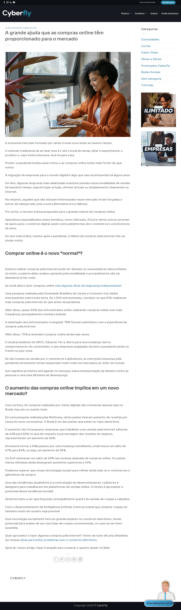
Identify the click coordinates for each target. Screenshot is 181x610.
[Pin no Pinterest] (74, 559)
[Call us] (11, 2)
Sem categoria (151, 79)
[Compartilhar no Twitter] (62, 559)
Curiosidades (13, 28)
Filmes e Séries (151, 59)
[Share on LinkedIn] (80, 559)
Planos (126, 13)
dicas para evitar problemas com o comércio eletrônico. (59, 540)
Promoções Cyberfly (155, 66)
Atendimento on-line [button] (160, 603)
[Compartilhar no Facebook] (56, 559)
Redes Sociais (150, 72)
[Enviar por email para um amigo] (68, 559)
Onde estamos (169, 13)
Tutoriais (147, 85)
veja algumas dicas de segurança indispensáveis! (88, 285)
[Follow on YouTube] (14, 2)
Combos (141, 13)
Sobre (154, 13)
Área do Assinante (147, 2)
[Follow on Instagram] (7, 2)
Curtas (146, 46)
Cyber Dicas (29, 28)
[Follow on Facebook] (4, 2)
